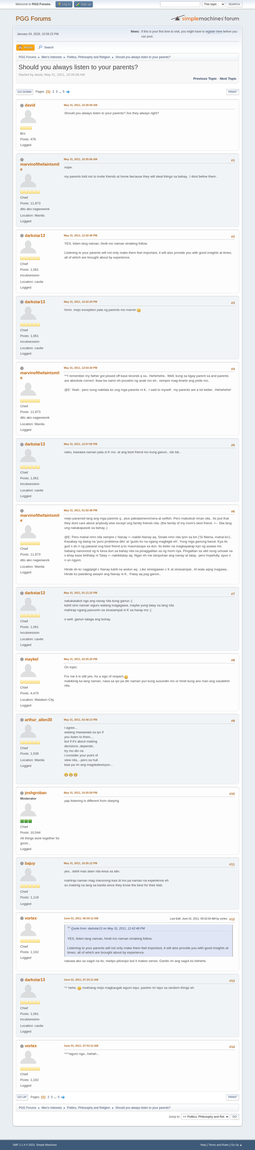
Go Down (24, 91)
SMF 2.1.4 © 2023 (24, 1144)
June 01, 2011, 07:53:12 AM (81, 1045)
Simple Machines (46, 1144)
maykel (31, 659)
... (61, 91)
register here (213, 31)
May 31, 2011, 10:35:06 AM (80, 159)
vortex (31, 918)
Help (203, 1144)
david (30, 105)
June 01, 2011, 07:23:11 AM (81, 979)
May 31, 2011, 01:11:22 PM (80, 592)
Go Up (21, 1097)
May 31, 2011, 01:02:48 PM (80, 510)
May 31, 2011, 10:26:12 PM (80, 863)
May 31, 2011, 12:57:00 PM (80, 444)
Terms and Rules (218, 1144)
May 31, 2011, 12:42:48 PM (80, 235)
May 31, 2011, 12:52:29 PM (80, 301)
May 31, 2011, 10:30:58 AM (80, 105)
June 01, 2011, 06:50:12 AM (81, 918)
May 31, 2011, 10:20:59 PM (80, 792)
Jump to (174, 1116)
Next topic (228, 78)
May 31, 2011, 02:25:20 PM (80, 659)
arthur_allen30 (38, 720)
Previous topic (205, 78)
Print (232, 91)
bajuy (30, 863)
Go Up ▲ (236, 1144)
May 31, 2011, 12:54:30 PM (80, 367)
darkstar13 (35, 235)
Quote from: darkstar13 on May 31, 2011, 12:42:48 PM (108, 928)
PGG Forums (33, 18)
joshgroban (36, 793)
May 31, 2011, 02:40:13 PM (80, 719)
